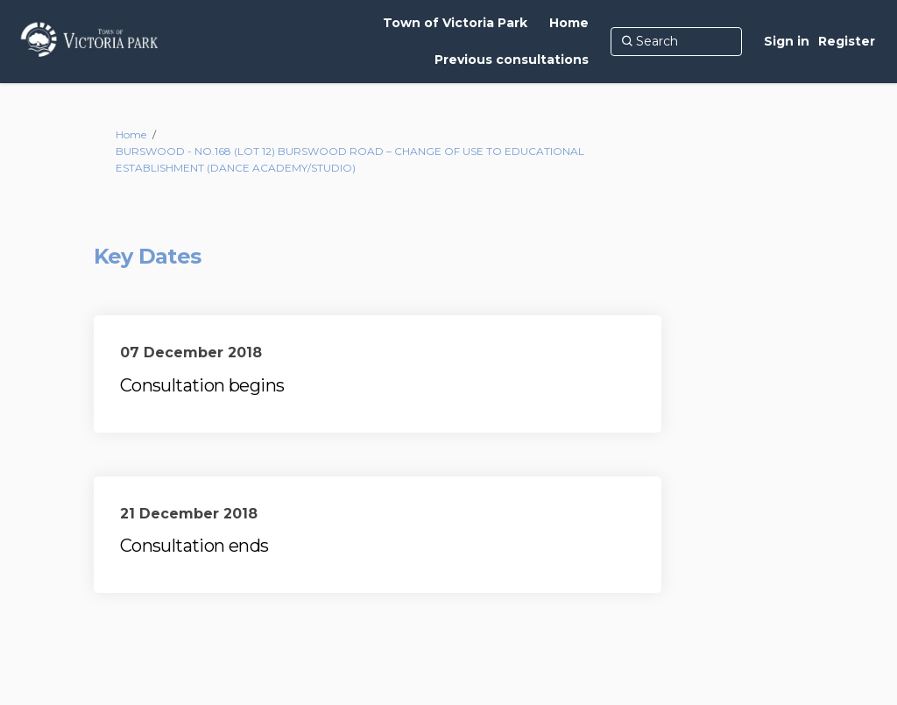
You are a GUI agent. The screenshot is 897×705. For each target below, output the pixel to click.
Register (846, 41)
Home (131, 134)
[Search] (676, 41)
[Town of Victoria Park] (455, 22)
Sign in (786, 41)
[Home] (569, 22)
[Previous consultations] (511, 59)
